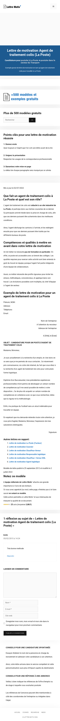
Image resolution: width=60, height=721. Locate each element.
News (43, 712)
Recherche (35, 712)
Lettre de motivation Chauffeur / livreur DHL (27, 458)
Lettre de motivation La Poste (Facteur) (25, 443)
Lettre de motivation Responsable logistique (27, 454)
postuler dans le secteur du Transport (38, 61)
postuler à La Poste (29, 60)
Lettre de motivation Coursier (21, 447)
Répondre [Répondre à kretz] (10, 556)
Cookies (26, 712)
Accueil (17, 712)
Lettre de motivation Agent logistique (24, 462)
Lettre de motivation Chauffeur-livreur (25, 450)
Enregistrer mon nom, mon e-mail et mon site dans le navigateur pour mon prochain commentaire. (27, 623)
